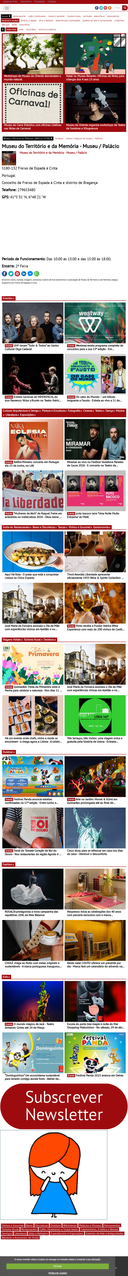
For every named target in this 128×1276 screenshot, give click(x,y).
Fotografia (75, 410)
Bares (29, 1225)
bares (14, 24)
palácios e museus (10, 20)
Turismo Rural (33, 639)
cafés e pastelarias (37, 16)
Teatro (100, 410)
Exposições (28, 415)
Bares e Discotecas (45, 527)
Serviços (7, 1233)
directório (11, 29)
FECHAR (57, 1266)
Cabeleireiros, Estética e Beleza (99, 1229)
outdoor (87, 16)
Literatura (12, 415)
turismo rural (74, 16)
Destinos (50, 639)
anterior (59, 138)
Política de (57, 1273)
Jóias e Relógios (38, 1233)
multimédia (31, 29)
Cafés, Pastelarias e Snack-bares (59, 1229)
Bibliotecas (70, 1225)
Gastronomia (102, 527)
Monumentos (112, 1225)
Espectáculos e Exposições (67, 1233)
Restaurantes (23, 527)
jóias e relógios (46, 20)
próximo (99, 138)
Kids (6, 977)
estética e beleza (28, 20)
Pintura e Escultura (54, 410)
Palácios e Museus (90, 1225)
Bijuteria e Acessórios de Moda (20, 1237)
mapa (21, 29)
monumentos (113, 16)
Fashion (8, 864)
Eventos (9, 298)
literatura (119, 20)
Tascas (63, 527)
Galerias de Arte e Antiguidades (105, 1233)
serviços (5, 24)
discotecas (24, 24)
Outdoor (9, 752)
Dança (110, 410)
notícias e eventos (47, 29)
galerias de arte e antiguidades (97, 20)
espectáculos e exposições (68, 20)
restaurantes (19, 16)
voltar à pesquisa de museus (79, 138)
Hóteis (18, 639)
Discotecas (41, 1225)
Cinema (88, 410)
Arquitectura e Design (27, 410)
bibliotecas (99, 16)
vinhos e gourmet (56, 16)
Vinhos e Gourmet (80, 527)
